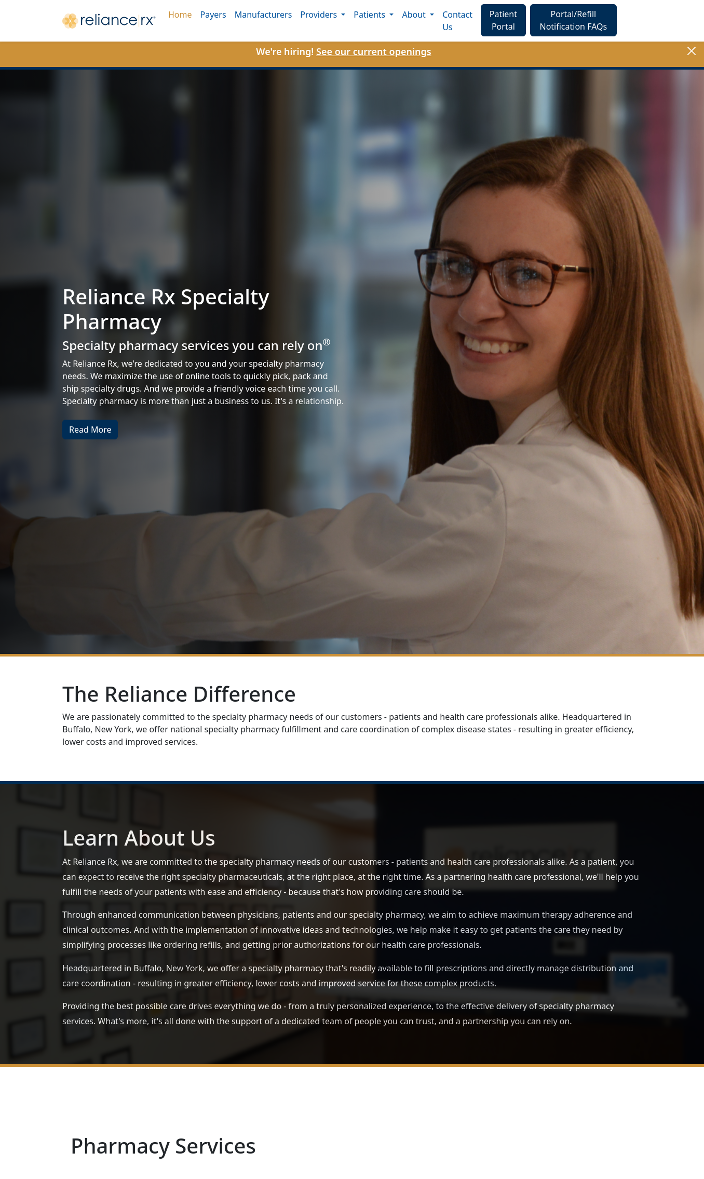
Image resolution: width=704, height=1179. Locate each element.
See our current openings (373, 51)
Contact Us (457, 21)
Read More (90, 429)
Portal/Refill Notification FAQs (573, 20)
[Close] (691, 50)
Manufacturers (263, 14)
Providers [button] (319, 14)
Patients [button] (370, 14)
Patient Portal (503, 20)
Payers (213, 14)
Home (180, 14)
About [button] (415, 14)
